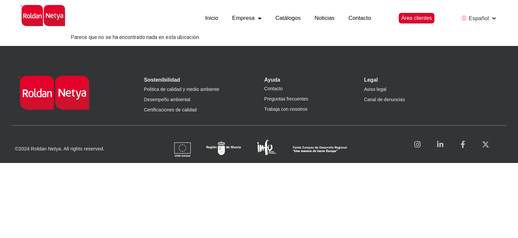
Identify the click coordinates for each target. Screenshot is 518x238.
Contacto (360, 18)
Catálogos (288, 18)
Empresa (247, 18)
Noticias (324, 18)
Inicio (211, 18)
